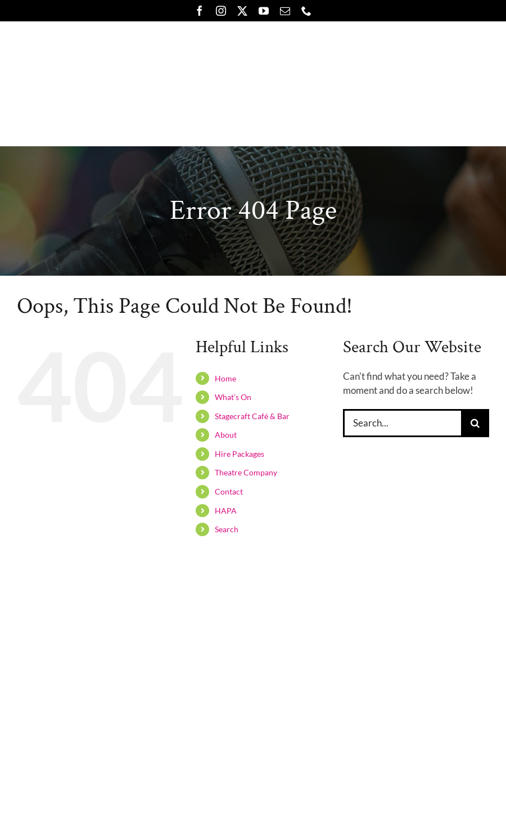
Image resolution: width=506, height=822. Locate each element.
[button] (378, 122)
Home (225, 378)
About (226, 434)
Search (226, 529)
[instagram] (221, 11)
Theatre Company (246, 472)
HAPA (226, 510)
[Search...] (402, 423)
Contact (229, 491)
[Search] (475, 423)
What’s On (233, 397)
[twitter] (242, 11)
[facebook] (200, 11)
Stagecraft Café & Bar (252, 416)
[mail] (285, 11)
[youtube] (264, 11)
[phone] (306, 11)
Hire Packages (239, 454)
